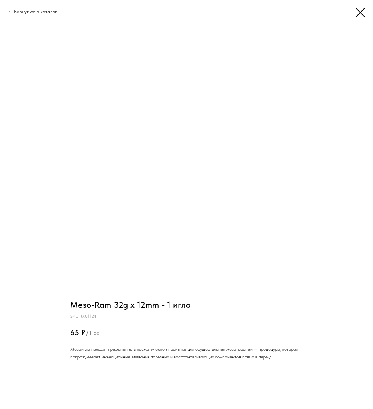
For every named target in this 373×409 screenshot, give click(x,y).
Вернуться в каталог (35, 11)
